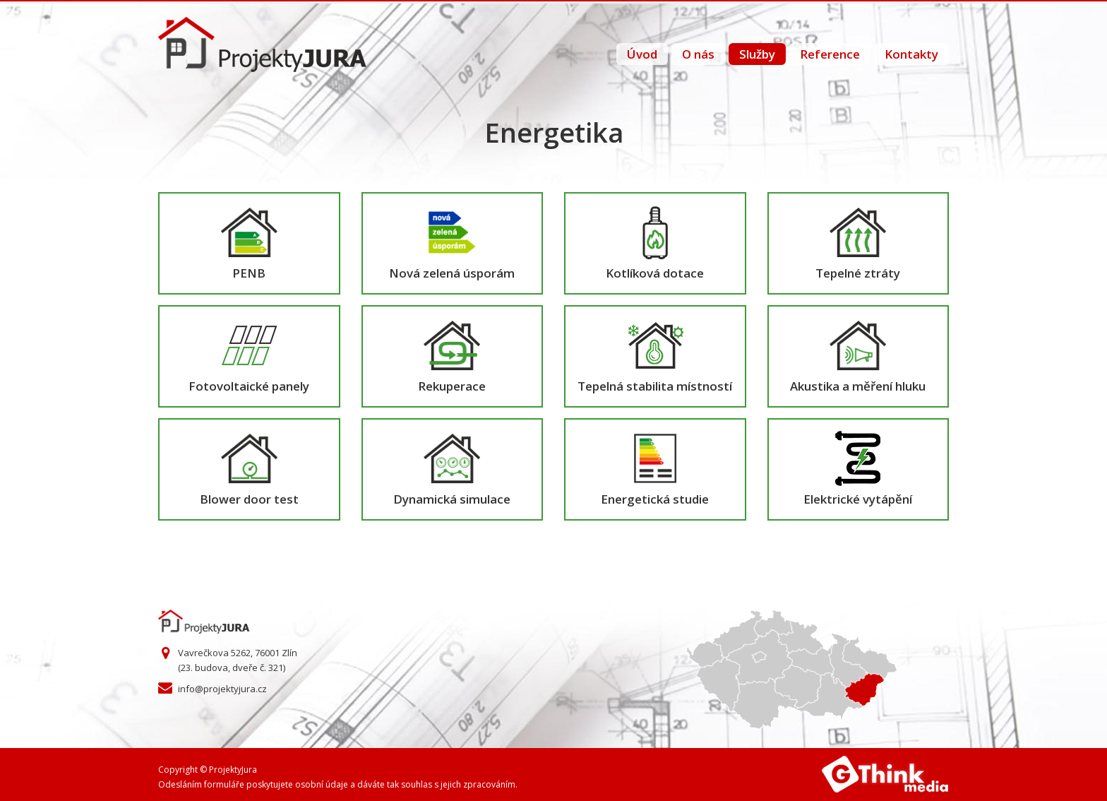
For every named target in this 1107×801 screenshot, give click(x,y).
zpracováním (489, 784)
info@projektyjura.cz (222, 688)
